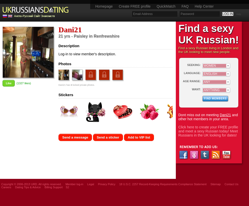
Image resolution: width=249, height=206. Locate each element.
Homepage (104, 6)
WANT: (196, 89)
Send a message (75, 137)
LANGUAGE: (192, 73)
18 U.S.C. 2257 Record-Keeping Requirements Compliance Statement (163, 184)
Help (238, 14)
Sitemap (215, 184)
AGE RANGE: (192, 81)
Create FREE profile (134, 6)
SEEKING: (194, 64)
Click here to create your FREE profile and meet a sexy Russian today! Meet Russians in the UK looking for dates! (208, 131)
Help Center (204, 6)
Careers (6, 187)
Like (8, 83)
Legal (90, 184)
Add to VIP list (139, 137)
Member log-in (74, 184)
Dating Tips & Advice (28, 187)
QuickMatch (166, 6)
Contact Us (231, 184)
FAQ (185, 6)
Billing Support (54, 187)
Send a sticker (108, 137)
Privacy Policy (106, 184)
